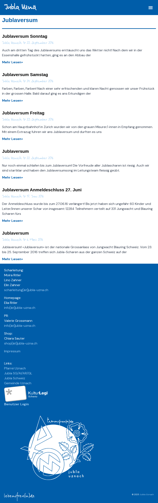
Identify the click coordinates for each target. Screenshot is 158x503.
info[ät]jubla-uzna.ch (19, 308)
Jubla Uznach (147, 494)
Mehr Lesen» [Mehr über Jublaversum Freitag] (12, 139)
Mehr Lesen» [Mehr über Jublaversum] (12, 177)
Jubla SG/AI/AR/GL (18, 373)
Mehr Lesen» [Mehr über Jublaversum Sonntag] (12, 62)
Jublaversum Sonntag (24, 36)
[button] (150, 7)
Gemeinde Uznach (17, 383)
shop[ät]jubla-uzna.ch (20, 343)
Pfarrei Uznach (15, 368)
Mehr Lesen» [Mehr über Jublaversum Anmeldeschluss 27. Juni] (12, 221)
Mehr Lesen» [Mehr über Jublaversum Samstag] (12, 100)
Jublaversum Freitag (23, 112)
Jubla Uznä (20, 7)
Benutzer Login (16, 404)
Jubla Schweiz (14, 378)
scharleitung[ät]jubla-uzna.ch (26, 290)
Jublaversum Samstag (25, 74)
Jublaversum (15, 151)
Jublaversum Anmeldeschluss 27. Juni (42, 189)
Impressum (12, 351)
